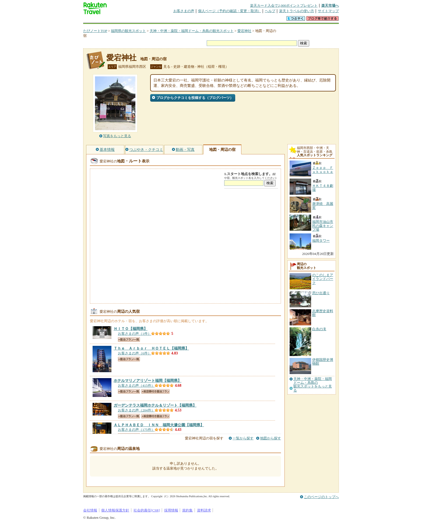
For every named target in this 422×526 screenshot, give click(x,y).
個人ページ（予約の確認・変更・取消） (229, 11)
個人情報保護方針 (115, 510)
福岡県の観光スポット (128, 31)
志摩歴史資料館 (322, 313)
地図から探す (270, 438)
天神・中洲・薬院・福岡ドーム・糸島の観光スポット (192, 31)
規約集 (187, 510)
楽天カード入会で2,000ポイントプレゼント (284, 5)
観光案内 (212, 20)
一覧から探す (243, 438)
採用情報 (171, 510)
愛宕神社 (244, 31)
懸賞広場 (146, 20)
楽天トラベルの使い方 (296, 11)
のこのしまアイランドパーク (322, 279)
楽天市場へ (330, 5)
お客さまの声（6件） (134, 353)
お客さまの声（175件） (136, 430)
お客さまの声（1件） (134, 334)
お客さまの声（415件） (136, 385)
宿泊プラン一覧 (129, 339)
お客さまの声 (183, 11)
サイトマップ (328, 11)
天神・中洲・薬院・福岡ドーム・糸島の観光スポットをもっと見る (312, 384)
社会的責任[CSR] (146, 510)
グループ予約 (190, 20)
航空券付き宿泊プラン (155, 391)
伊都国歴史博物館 (322, 361)
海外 (124, 20)
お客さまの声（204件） (136, 410)
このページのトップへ (321, 497)
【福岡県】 (130, 328)
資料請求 (204, 510)
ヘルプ (270, 11)
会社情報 (90, 510)
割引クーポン (168, 20)
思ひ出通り (321, 293)
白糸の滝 (319, 329)
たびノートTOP (95, 31)
